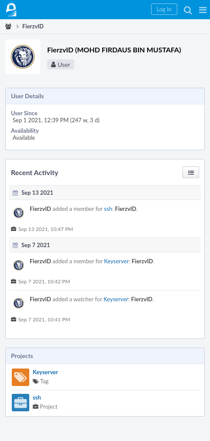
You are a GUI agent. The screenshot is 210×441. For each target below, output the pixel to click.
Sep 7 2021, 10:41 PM (44, 319)
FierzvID (40, 208)
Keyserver (45, 372)
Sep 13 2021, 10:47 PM (45, 229)
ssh (37, 397)
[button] (203, 9)
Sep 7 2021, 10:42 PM (44, 281)
